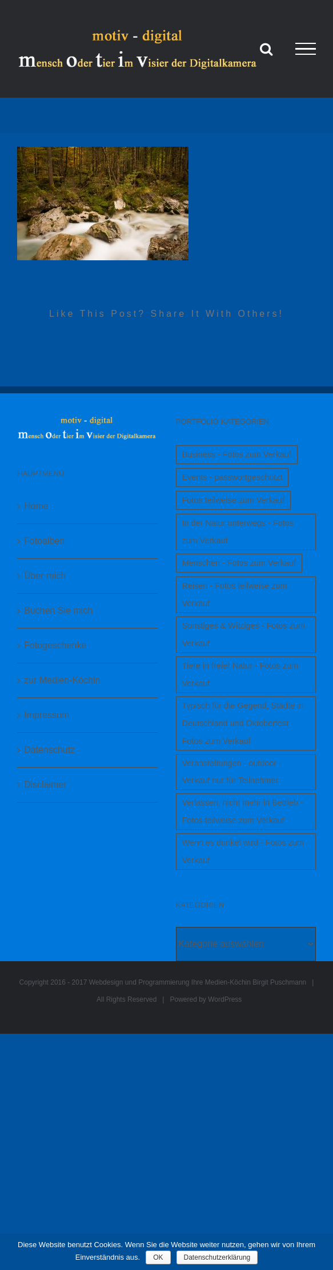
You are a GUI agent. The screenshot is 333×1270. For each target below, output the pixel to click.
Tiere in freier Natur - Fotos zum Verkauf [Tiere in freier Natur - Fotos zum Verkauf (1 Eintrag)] (240, 674)
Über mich (45, 575)
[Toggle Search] (266, 48)
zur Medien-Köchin (62, 680)
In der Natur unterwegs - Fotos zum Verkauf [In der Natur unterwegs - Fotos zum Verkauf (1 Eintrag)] (238, 531)
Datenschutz (49, 750)
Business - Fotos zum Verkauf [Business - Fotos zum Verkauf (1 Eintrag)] (236, 454)
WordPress (225, 999)
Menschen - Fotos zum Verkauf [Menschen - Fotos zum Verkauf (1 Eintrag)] (239, 562)
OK (158, 1257)
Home (36, 506)
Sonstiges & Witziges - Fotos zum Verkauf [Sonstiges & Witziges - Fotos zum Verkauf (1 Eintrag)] (243, 634)
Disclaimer (45, 784)
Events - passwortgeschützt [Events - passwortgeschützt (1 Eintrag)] (232, 477)
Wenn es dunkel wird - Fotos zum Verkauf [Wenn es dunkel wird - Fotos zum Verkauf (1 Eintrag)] (243, 851)
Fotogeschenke (55, 645)
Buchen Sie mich (58, 610)
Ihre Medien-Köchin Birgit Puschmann (248, 982)
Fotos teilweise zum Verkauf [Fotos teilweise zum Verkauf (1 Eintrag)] (233, 500)
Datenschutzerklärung (217, 1257)
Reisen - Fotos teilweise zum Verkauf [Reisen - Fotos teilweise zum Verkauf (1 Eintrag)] (234, 594)
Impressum (46, 715)
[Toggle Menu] (305, 49)
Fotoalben (44, 541)
